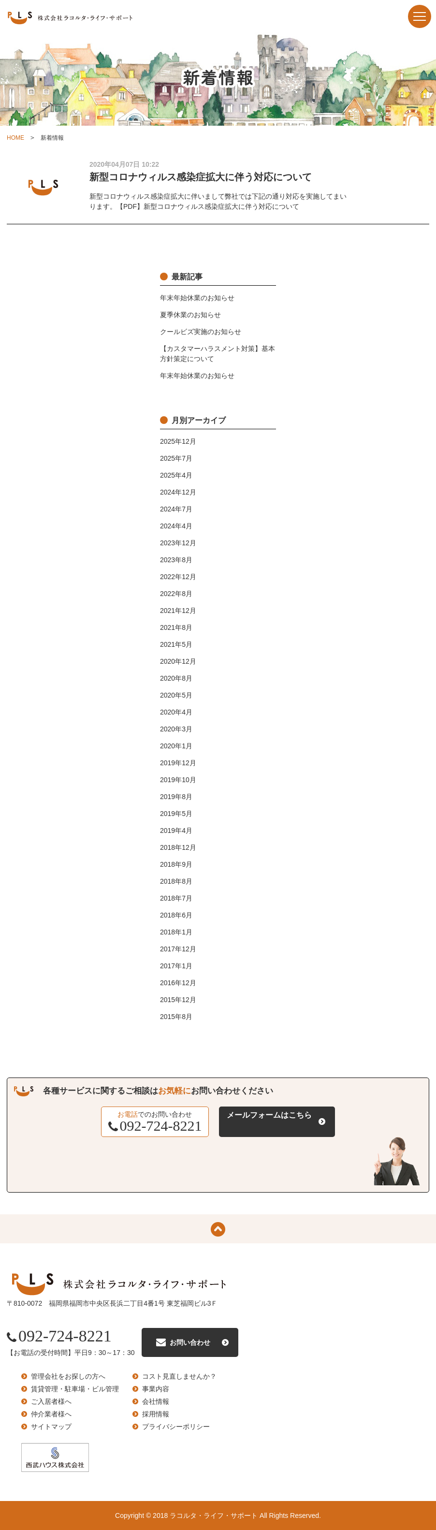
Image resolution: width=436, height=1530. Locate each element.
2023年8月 (176, 560)
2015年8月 (176, 1016)
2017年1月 (176, 966)
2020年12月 (178, 661)
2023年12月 (178, 543)
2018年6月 (176, 915)
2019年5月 (176, 813)
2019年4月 (176, 830)
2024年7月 (176, 509)
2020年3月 (176, 729)
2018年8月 (176, 881)
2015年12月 (178, 1000)
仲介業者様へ (51, 1414)
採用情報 (155, 1414)
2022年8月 (176, 593)
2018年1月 (176, 932)
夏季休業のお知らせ (190, 315)
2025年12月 (178, 441)
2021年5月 (176, 644)
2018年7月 (176, 898)
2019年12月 (178, 763)
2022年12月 (178, 577)
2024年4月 (176, 526)
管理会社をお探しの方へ (68, 1376)
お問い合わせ (190, 1342)
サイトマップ (51, 1426)
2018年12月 (178, 847)
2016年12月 (178, 983)
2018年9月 (176, 864)
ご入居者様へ (51, 1401)
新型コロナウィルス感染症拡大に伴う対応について (200, 177)
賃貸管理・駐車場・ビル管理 (75, 1389)
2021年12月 (178, 610)
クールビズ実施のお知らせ (200, 331)
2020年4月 (176, 712)
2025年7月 (176, 458)
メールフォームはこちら (269, 1115)
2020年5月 (176, 695)
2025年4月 (176, 475)
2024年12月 (178, 492)
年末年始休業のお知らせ (197, 298)
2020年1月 (176, 746)
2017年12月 (178, 949)
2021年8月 (176, 627)
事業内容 (155, 1389)
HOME (15, 137)
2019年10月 (178, 780)
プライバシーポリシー (176, 1426)
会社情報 (155, 1401)
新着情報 (52, 137)
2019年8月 (176, 797)
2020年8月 (176, 678)
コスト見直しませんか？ (179, 1376)
